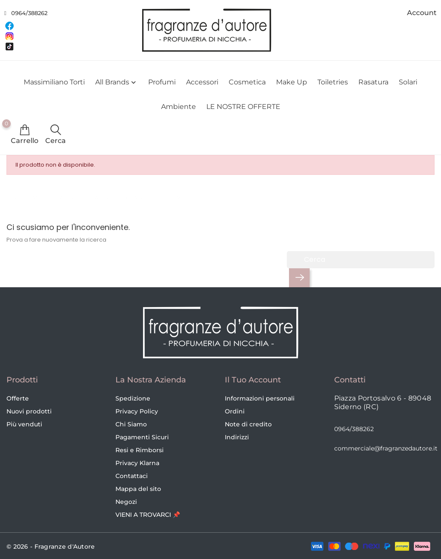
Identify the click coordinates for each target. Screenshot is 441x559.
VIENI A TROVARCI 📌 (147, 515)
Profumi (162, 82)
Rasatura (373, 82)
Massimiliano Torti (54, 82)
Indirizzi (237, 437)
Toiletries (332, 82)
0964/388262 (29, 12)
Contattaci (131, 476)
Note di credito (248, 424)
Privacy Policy (136, 411)
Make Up (291, 82)
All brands (116, 82)
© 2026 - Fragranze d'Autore (50, 546)
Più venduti (24, 424)
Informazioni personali (260, 398)
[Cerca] (361, 259)
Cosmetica (247, 82)
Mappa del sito (138, 489)
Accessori (202, 82)
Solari (408, 82)
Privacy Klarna (137, 463)
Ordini (235, 411)
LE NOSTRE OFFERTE (243, 106)
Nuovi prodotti (29, 411)
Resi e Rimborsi (139, 450)
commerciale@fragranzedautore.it (386, 448)
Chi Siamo (131, 424)
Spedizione (132, 398)
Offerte (17, 398)
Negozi (126, 502)
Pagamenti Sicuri (142, 437)
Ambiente (178, 106)
